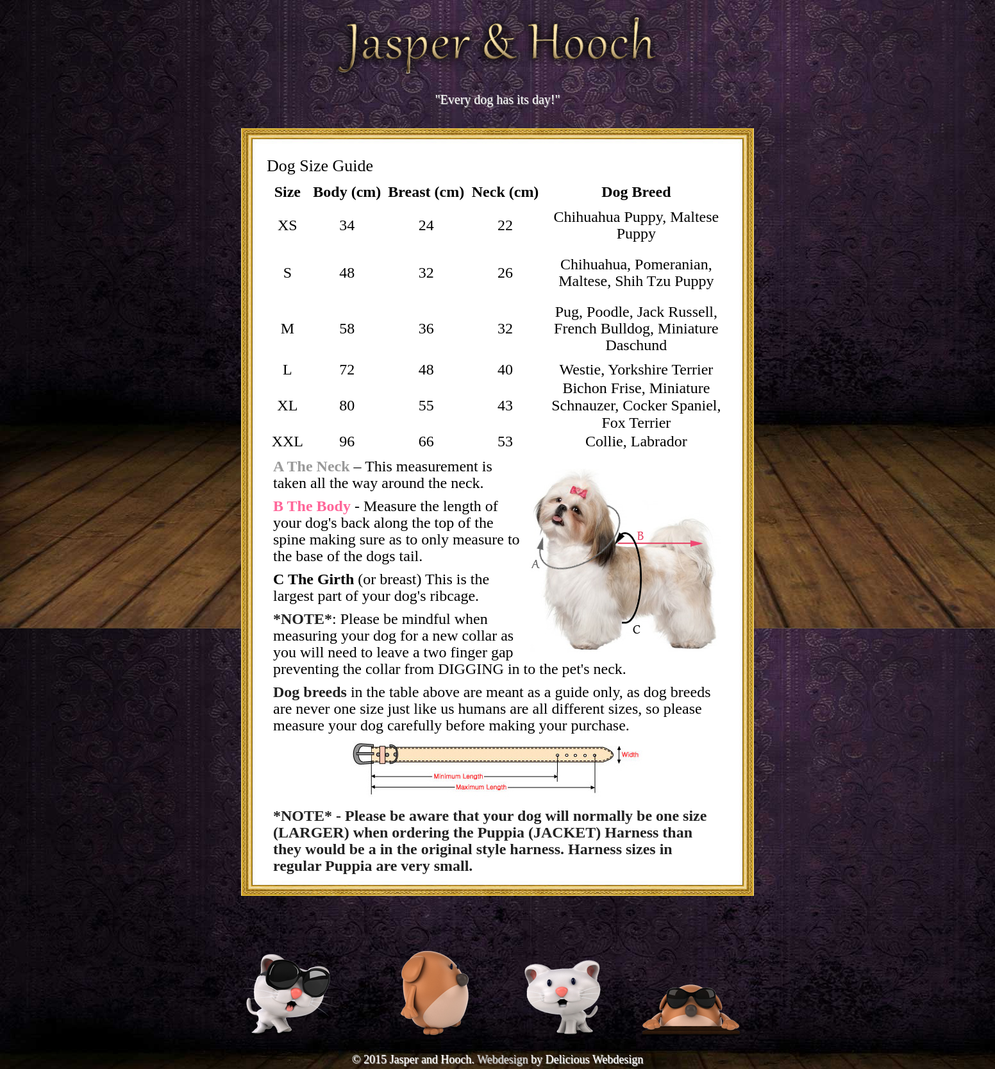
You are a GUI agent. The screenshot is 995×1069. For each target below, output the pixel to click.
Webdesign (502, 1059)
